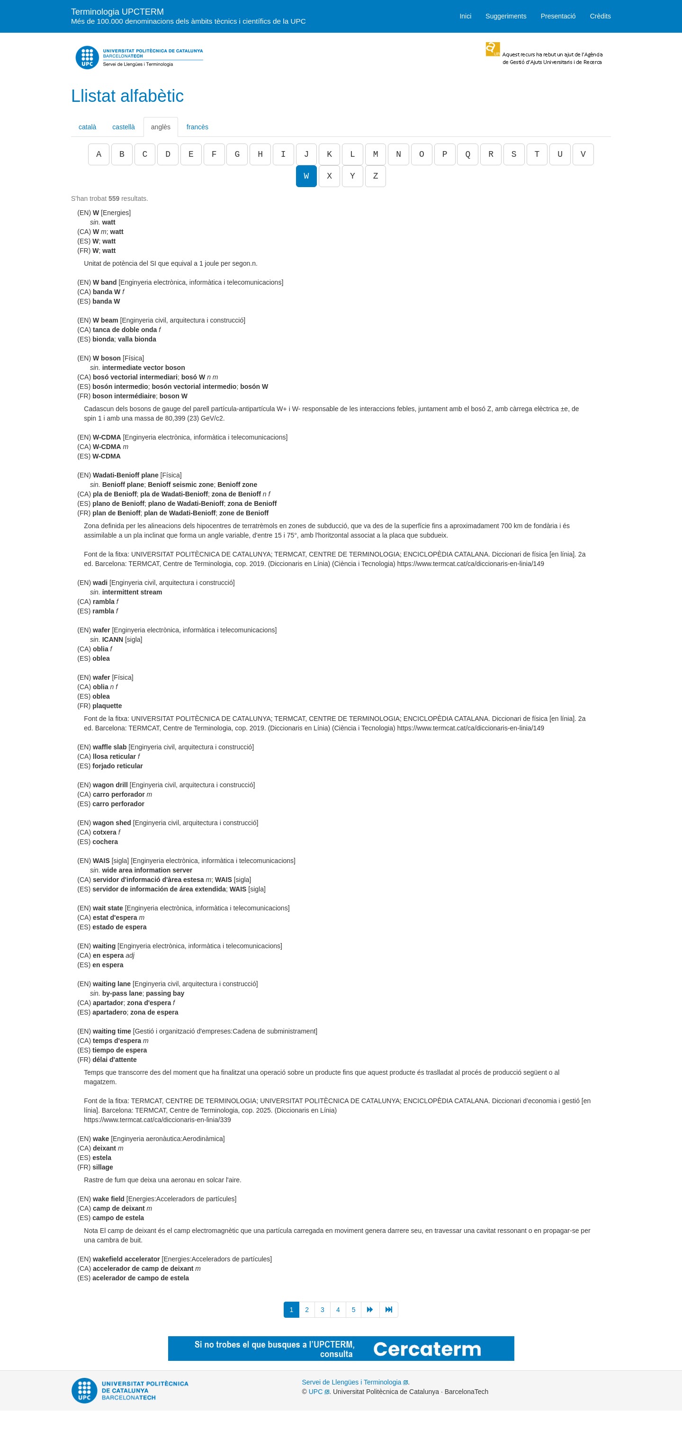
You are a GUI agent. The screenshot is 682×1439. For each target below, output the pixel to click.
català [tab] (87, 127)
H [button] (260, 154)
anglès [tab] (160, 127)
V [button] (583, 154)
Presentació (558, 16)
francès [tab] (197, 127)
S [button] (514, 154)
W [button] (306, 176)
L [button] (352, 154)
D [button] (167, 154)
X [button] (329, 176)
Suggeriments (505, 16)
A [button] (98, 154)
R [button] (491, 154)
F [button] (214, 154)
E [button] (191, 154)
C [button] (145, 154)
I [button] (283, 154)
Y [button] (352, 176)
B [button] (122, 154)
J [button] (306, 154)
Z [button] (375, 176)
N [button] (398, 154)
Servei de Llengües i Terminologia (355, 1382)
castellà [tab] (123, 127)
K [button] (329, 154)
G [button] (237, 154)
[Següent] (370, 1310)
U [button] (560, 154)
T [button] (537, 154)
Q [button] (467, 154)
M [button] (375, 154)
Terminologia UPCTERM (188, 15)
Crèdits (600, 16)
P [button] (445, 154)
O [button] (421, 154)
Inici (465, 16)
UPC (319, 1391)
